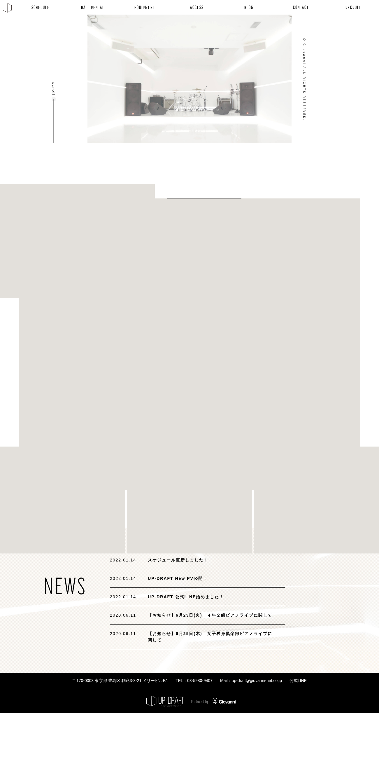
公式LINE (298, 680)
